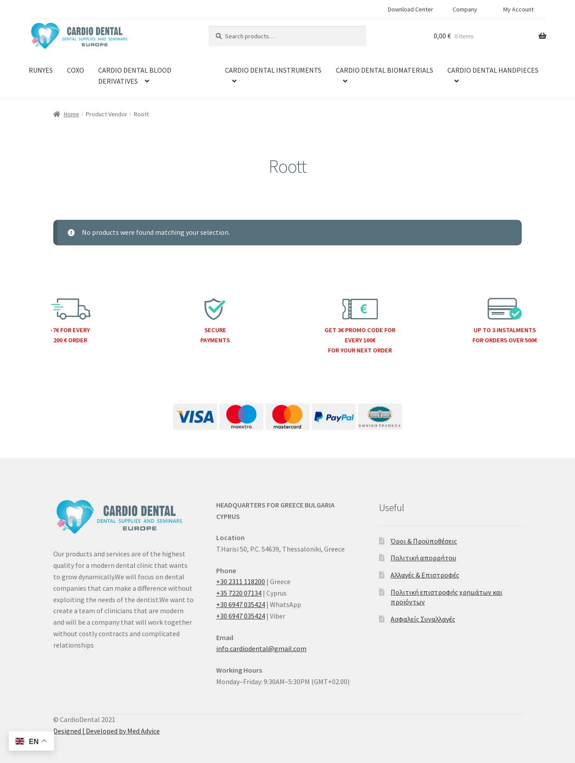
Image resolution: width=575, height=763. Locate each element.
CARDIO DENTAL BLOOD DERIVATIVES (134, 76)
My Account (518, 9)
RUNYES (41, 70)
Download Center (410, 9)
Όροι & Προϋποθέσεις (424, 541)
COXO (75, 70)
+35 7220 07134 (239, 593)
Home (71, 114)
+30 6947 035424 (240, 604)
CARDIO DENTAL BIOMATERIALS (384, 70)
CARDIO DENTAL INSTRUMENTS (273, 70)
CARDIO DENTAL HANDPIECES (492, 70)
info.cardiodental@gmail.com (261, 648)
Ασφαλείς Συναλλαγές (423, 619)
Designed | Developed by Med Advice (106, 730)
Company (465, 9)
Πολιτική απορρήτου (423, 557)
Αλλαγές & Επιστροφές (425, 574)
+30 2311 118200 (240, 581)
